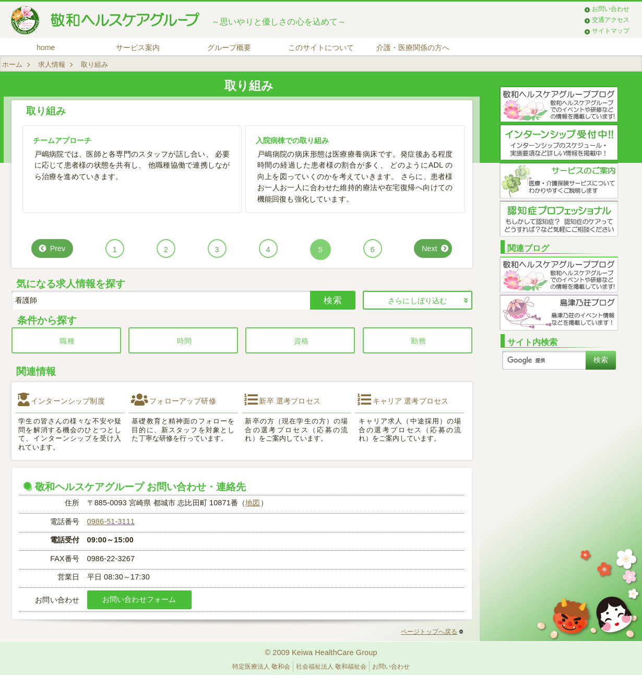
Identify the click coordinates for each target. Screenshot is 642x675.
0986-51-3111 (111, 521)
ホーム (12, 64)
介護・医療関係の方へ (412, 47)
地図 (252, 503)
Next (429, 248)
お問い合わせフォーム (139, 599)
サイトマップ (610, 30)
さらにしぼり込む (417, 301)
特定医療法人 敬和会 (261, 666)
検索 (332, 300)
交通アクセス (610, 19)
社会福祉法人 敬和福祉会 (331, 666)
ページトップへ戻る (432, 632)
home (46, 47)
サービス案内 (138, 47)
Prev (58, 248)
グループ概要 (229, 47)
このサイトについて (321, 47)
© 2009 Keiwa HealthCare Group (321, 652)
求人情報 (51, 64)
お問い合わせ (610, 9)
